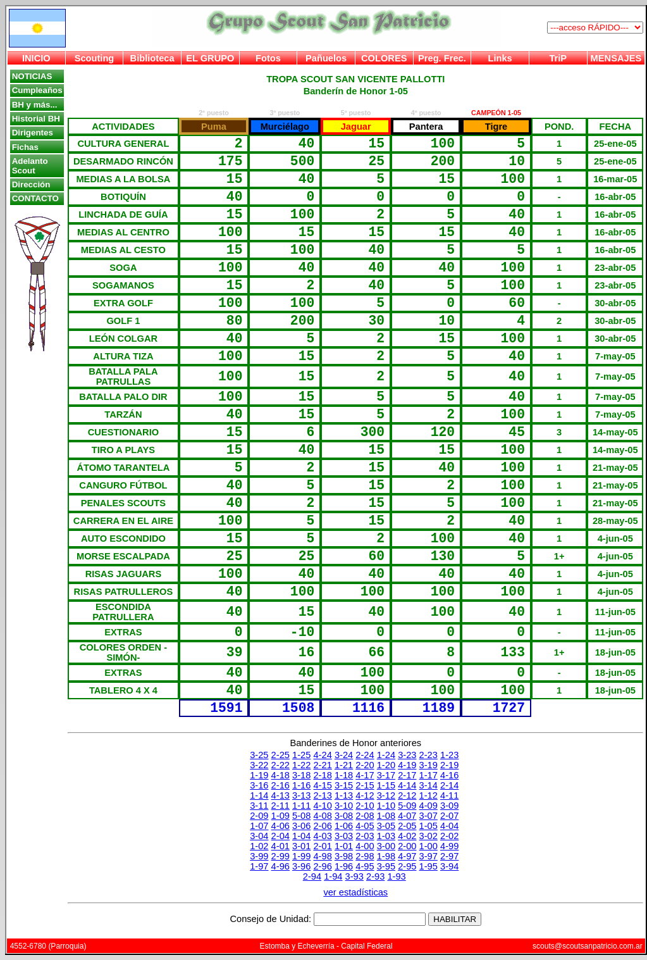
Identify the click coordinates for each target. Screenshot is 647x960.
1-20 (386, 765)
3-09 (449, 806)
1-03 (386, 836)
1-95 (428, 866)
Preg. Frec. (442, 58)
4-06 (280, 826)
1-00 (428, 846)
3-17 (386, 775)
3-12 (386, 795)
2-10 (364, 806)
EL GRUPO (210, 58)
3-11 (259, 806)
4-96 (280, 866)
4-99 (449, 846)
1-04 (301, 836)
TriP (558, 58)
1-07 (259, 826)
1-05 (428, 826)
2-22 (280, 765)
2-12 (407, 795)
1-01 (344, 846)
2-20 (364, 765)
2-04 (280, 836)
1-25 (301, 755)
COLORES (384, 58)
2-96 (322, 866)
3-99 (259, 856)
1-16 (301, 785)
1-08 (386, 816)
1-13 (344, 795)
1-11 (301, 806)
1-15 (386, 785)
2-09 (259, 816)
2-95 (407, 866)
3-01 (301, 846)
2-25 (280, 755)
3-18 (301, 775)
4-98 (322, 856)
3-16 (259, 785)
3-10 (344, 806)
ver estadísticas (355, 892)
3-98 (344, 856)
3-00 (386, 846)
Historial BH (36, 118)
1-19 (259, 775)
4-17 (364, 775)
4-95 (364, 866)
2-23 (428, 755)
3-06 (301, 826)
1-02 (259, 846)
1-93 (396, 876)
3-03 (344, 836)
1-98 (386, 856)
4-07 (407, 816)
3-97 (428, 856)
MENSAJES (616, 58)
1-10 (386, 806)
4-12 (364, 795)
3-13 (301, 795)
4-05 (364, 826)
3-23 (407, 755)
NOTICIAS (32, 76)
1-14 (259, 795)
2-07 (449, 816)
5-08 (301, 816)
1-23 (449, 755)
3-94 (449, 866)
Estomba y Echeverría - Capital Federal (326, 946)
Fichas (25, 147)
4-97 (407, 856)
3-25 (259, 755)
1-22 (301, 765)
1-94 (333, 876)
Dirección (31, 184)
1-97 (259, 866)
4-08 (322, 816)
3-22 (259, 765)
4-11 (449, 795)
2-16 (280, 785)
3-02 (428, 836)
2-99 (280, 856)
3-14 (428, 785)
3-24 (344, 755)
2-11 (280, 806)
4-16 (449, 775)
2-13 (322, 795)
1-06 (344, 826)
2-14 (449, 785)
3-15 (344, 785)
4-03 (322, 836)
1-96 (344, 866)
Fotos (268, 58)
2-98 (364, 856)
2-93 (375, 876)
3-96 (301, 866)
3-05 (386, 826)
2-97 (449, 856)
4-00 (364, 846)
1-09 (280, 816)
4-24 (322, 755)
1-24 (386, 755)
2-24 (364, 755)
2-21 (322, 765)
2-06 (322, 826)
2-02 (449, 836)
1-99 (301, 856)
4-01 (280, 846)
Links (500, 58)
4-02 (407, 836)
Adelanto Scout (30, 165)
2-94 (312, 876)
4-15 (322, 785)
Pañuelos (326, 58)
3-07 (428, 816)
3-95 (386, 866)
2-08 (364, 816)
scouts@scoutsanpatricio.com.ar (588, 946)
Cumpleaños (37, 90)
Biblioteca (152, 58)
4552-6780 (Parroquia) (48, 946)
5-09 (407, 806)
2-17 (407, 775)
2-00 (407, 846)
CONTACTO (35, 198)
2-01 (322, 846)
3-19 (428, 765)
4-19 (407, 765)
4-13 (280, 795)
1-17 (428, 775)
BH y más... (35, 104)
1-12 (428, 795)
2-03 (364, 836)
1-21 (344, 765)
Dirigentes (32, 132)
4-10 (322, 806)
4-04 (449, 826)
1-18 (344, 775)
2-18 (322, 775)
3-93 (354, 876)
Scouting (94, 58)
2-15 (364, 785)
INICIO (36, 58)
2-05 (407, 826)
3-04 (259, 836)
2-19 (449, 765)
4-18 (280, 775)
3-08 (344, 816)
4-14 (407, 785)
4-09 (428, 806)
